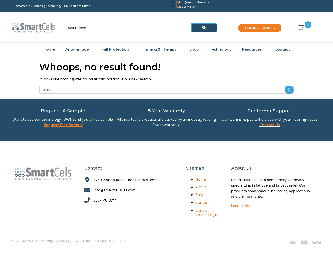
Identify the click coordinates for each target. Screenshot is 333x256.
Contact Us (269, 124)
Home (49, 49)
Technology (220, 49)
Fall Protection (115, 49)
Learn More (240, 205)
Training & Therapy (159, 49)
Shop (194, 49)
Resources (252, 49)
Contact (282, 49)
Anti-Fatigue (77, 49)
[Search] (204, 27)
